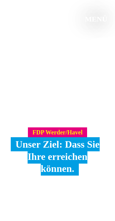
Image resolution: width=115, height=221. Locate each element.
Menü (96, 19)
